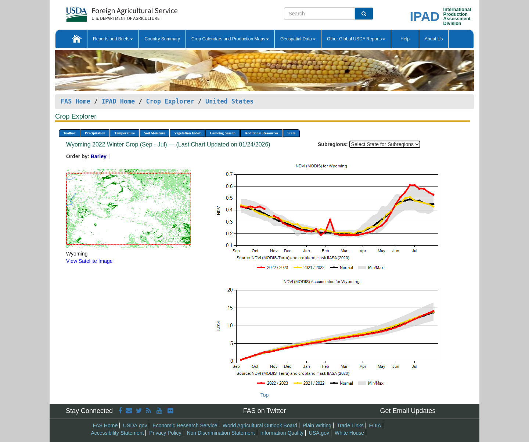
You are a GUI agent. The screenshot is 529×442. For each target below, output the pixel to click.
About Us (434, 38)
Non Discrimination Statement (221, 433)
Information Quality (281, 433)
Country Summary (162, 38)
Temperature (124, 133)
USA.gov (319, 433)
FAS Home (75, 101)
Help (405, 38)
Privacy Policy (165, 433)
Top (264, 395)
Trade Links (350, 425)
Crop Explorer (170, 101)
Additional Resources (261, 133)
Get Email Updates (407, 410)
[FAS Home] (103, 12)
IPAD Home (118, 101)
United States (229, 101)
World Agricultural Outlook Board (260, 425)
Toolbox (69, 133)
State (291, 133)
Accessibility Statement (117, 433)
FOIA (375, 425)
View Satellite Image (89, 261)
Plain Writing (317, 425)
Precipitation (95, 133)
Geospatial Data (298, 38)
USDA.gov (135, 425)
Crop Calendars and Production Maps (230, 38)
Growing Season (222, 133)
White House (349, 433)
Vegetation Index (187, 133)
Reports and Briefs (113, 38)
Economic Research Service (184, 425)
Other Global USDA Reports (356, 38)
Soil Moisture (154, 133)
